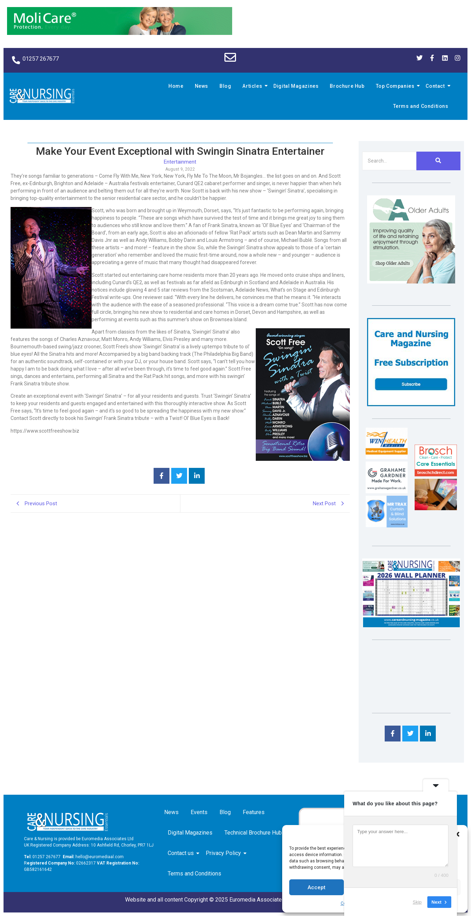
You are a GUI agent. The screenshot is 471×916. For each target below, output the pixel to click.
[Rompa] (411, 281)
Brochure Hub (347, 86)
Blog (225, 86)
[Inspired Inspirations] (436, 508)
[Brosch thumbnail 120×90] (436, 474)
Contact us (182, 853)
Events (199, 812)
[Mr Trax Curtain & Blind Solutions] (387, 525)
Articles (253, 86)
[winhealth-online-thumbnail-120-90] (387, 457)
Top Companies (396, 86)
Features (254, 812)
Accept (317, 887)
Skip (417, 901)
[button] (456, 834)
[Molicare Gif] (119, 33)
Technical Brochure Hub (254, 832)
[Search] (389, 161)
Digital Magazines (295, 86)
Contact (436, 86)
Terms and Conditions (420, 106)
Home (175, 86)
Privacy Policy (224, 853)
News (201, 86)
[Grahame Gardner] (387, 491)
